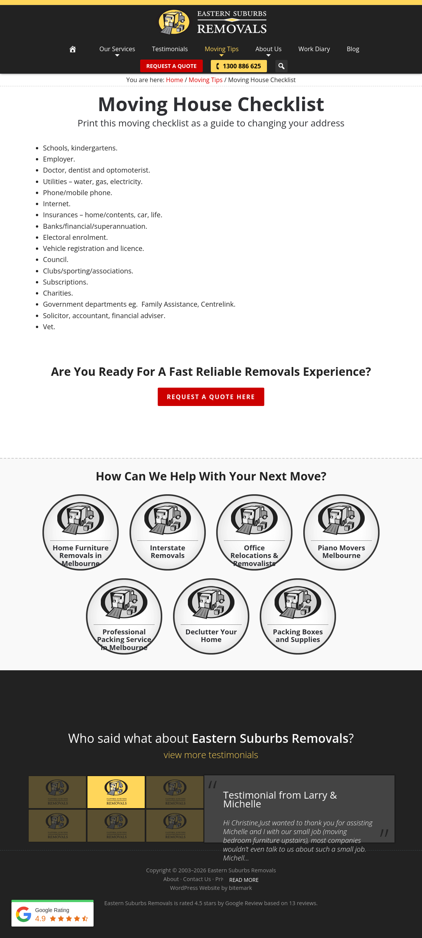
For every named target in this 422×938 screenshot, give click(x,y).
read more (244, 879)
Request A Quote (171, 66)
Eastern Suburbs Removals (211, 22)
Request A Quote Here (211, 397)
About (171, 879)
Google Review (244, 903)
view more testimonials (211, 754)
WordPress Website (195, 887)
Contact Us (197, 879)
